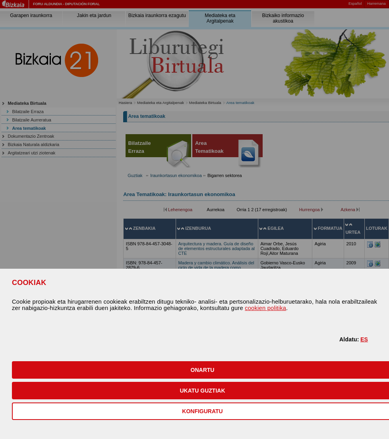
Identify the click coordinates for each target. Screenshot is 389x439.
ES (364, 339)
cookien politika (265, 308)
